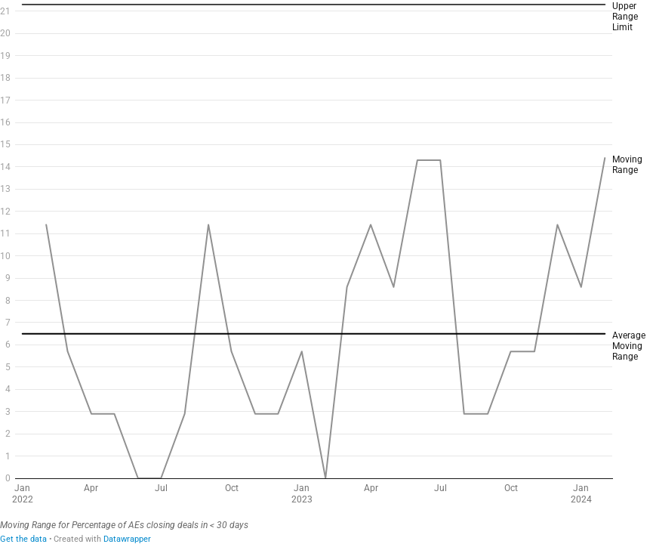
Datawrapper (127, 539)
